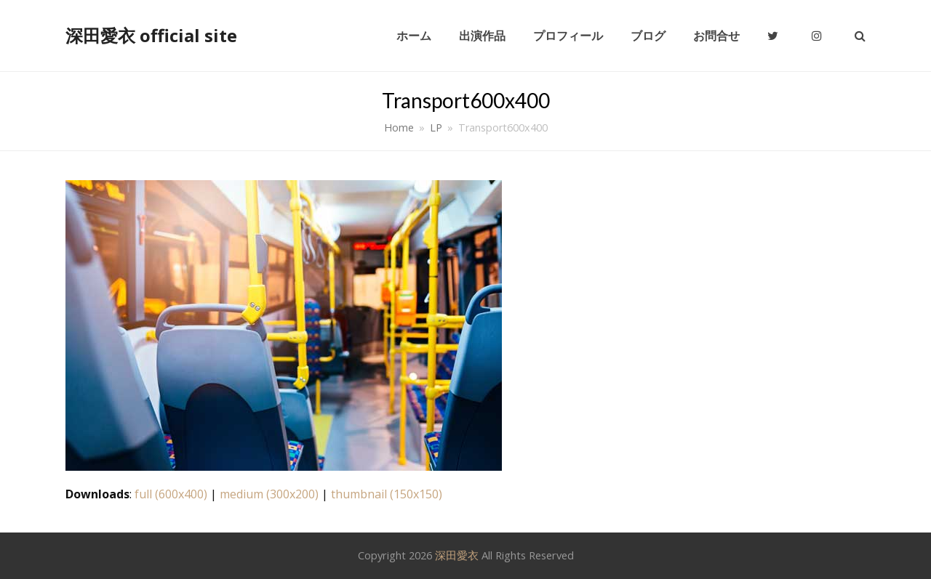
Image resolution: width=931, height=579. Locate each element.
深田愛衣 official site (151, 35)
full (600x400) (171, 494)
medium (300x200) (269, 494)
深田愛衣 (457, 555)
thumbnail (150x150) (386, 494)
